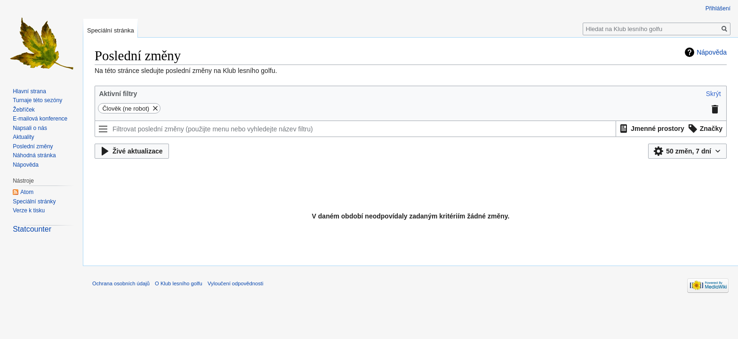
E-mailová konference (40, 118)
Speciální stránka (110, 30)
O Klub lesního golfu (178, 283)
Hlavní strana (29, 91)
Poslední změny (33, 146)
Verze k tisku (29, 210)
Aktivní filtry (118, 93)
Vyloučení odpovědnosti (235, 283)
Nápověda (712, 52)
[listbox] (671, 129)
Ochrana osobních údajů (121, 283)
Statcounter (32, 229)
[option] (650, 128)
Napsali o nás (30, 128)
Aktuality (23, 137)
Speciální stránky (34, 201)
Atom (26, 192)
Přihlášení (718, 8)
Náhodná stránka (34, 155)
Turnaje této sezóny (37, 100)
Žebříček (24, 109)
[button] (713, 93)
